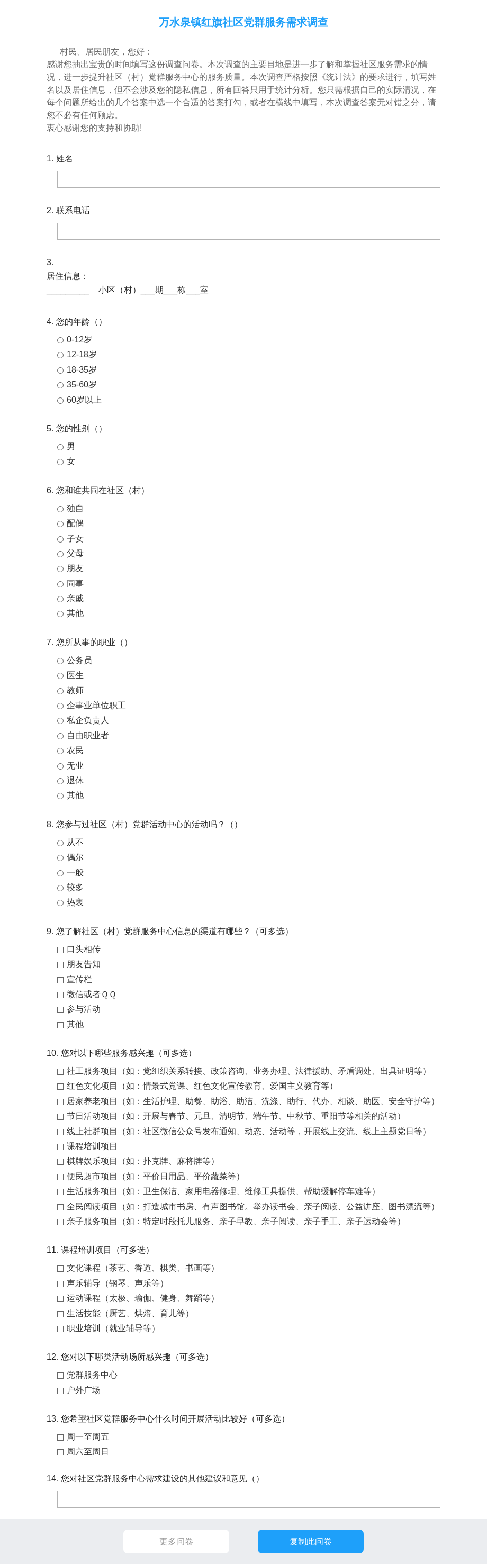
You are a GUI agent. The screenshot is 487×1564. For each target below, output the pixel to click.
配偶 (75, 523)
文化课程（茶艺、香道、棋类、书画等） (143, 1267)
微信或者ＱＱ (91, 994)
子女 (75, 538)
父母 (75, 553)
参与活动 (84, 1009)
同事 (75, 583)
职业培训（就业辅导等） (113, 1328)
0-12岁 (79, 339)
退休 (75, 780)
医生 (75, 675)
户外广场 (84, 1390)
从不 (75, 842)
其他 (75, 613)
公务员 (79, 660)
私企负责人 (88, 720)
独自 (75, 508)
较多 (75, 887)
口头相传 (84, 949)
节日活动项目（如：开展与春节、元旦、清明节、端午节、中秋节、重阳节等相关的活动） (236, 1115)
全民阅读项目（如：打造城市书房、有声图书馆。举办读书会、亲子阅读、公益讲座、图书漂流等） (253, 1206)
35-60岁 (82, 384)
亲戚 (75, 598)
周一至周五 (88, 1436)
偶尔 (75, 857)
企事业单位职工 (96, 705)
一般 (75, 872)
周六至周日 (88, 1451)
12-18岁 (82, 354)
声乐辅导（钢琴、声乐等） (117, 1283)
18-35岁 (82, 369)
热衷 (75, 902)
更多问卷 (176, 1541)
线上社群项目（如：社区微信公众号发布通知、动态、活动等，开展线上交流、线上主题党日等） (249, 1131)
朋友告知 (84, 964)
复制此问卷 (311, 1541)
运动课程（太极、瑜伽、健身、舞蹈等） (143, 1298)
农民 (75, 750)
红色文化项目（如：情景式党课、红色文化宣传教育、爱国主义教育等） (202, 1085)
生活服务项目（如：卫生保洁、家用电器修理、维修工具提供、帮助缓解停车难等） (223, 1191)
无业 (75, 765)
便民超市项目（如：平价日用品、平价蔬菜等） (156, 1176)
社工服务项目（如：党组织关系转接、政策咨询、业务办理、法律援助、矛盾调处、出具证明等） (249, 1070)
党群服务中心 (92, 1374)
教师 (75, 690)
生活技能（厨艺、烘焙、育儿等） (130, 1313)
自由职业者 (88, 735)
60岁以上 (84, 399)
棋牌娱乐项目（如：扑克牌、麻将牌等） (143, 1160)
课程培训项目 (92, 1146)
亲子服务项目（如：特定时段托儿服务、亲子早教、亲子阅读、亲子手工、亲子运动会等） (236, 1221)
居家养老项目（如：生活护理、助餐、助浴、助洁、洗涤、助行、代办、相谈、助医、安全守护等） (253, 1101)
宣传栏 (79, 979)
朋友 (75, 568)
